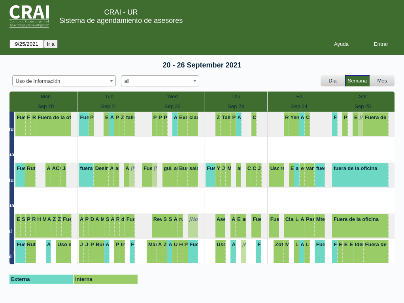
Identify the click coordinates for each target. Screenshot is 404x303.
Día (332, 81)
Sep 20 (46, 106)
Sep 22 (172, 106)
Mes (382, 81)
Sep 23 (236, 106)
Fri (299, 96)
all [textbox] (127, 81)
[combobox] (64, 80)
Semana (357, 81)
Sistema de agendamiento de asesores (121, 20)
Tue (109, 96)
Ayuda (341, 44)
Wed (172, 96)
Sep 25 (363, 106)
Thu (236, 96)
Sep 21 (109, 106)
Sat (363, 96)
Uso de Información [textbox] (38, 81)
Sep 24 (299, 106)
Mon (46, 96)
